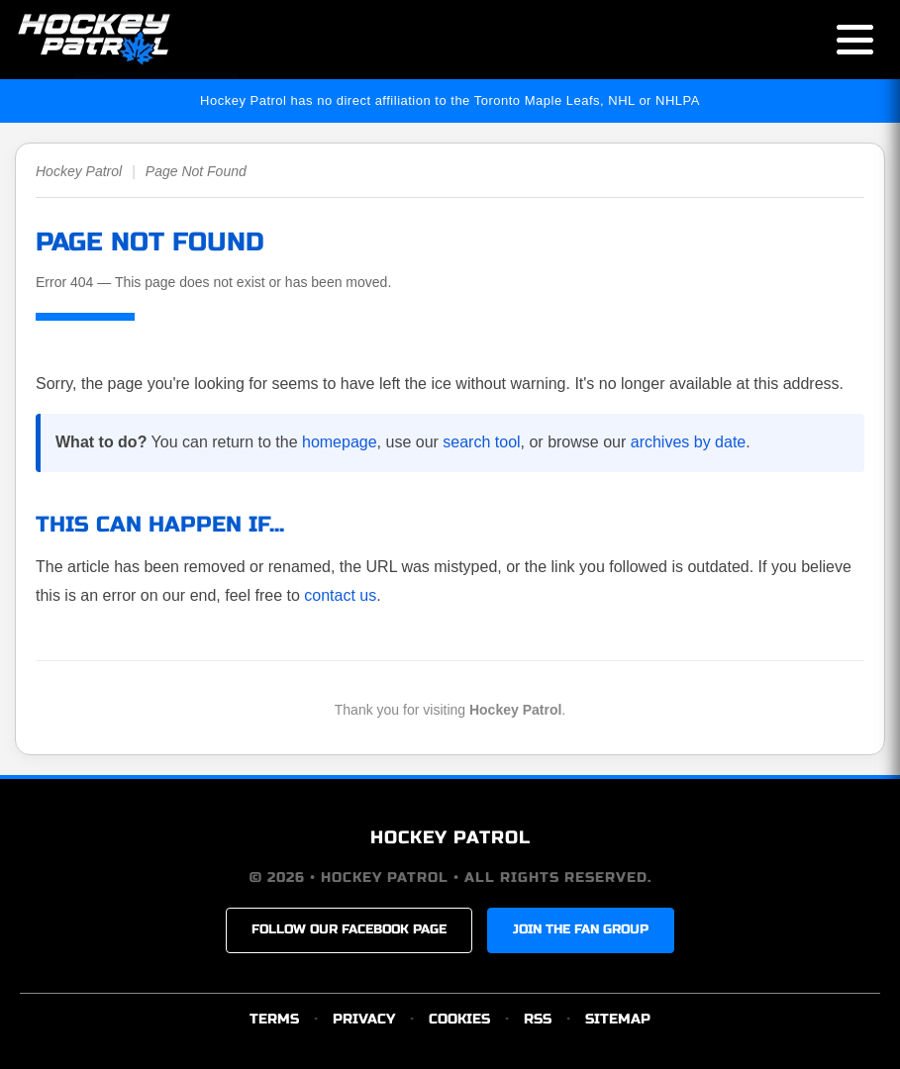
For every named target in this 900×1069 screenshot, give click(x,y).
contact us (340, 595)
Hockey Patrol (79, 171)
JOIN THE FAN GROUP (581, 929)
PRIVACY (364, 1019)
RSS (537, 1019)
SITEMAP (617, 1019)
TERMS (274, 1019)
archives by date (689, 442)
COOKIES (459, 1019)
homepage (339, 442)
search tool (481, 442)
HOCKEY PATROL (450, 837)
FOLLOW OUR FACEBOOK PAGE (349, 929)
